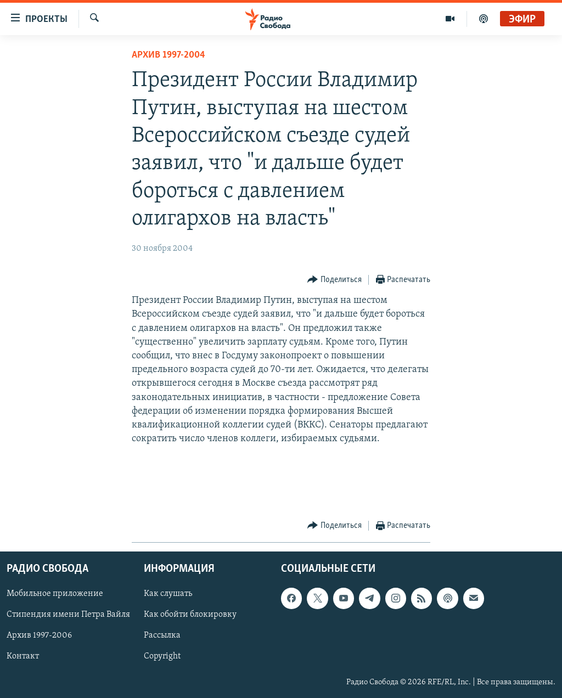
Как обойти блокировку (190, 614)
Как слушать (168, 593)
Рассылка (162, 635)
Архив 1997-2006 (39, 635)
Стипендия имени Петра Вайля (68, 614)
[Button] (334, 280)
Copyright (162, 656)
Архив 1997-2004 (168, 55)
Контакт (23, 656)
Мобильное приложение (55, 593)
